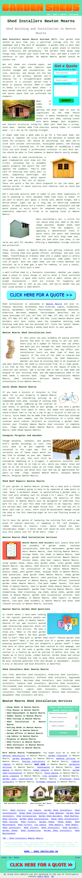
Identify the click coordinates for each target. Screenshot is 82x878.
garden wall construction (17, 779)
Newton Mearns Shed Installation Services (37, 701)
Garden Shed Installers (58, 810)
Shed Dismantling (31, 831)
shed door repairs (51, 560)
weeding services (65, 759)
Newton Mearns (54, 304)
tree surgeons (50, 776)
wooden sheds (17, 563)
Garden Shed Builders (50, 816)
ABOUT (55, 14)
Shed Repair (71, 825)
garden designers (22, 759)
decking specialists (13, 756)
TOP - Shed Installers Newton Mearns (22, 838)
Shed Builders (70, 828)
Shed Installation (26, 816)
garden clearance (57, 756)
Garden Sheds (46, 822)
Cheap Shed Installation (33, 813)
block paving (52, 773)
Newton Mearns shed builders (38, 543)
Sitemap (4, 857)
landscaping (43, 767)
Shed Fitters (17, 810)
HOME (48, 14)
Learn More (43, 876)
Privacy (78, 857)
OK (52, 876)
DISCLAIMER (73, 14)
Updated (16, 857)
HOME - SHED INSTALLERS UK (41, 851)
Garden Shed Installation (33, 819)
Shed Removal (56, 813)
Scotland (47, 604)
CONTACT (63, 14)
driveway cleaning (46, 782)
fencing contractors (33, 761)
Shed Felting (9, 819)
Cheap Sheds (65, 822)
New (10, 857)
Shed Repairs (56, 825)
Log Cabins (35, 810)
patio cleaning (10, 776)
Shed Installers (11, 828)
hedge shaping (41, 770)
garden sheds (48, 563)
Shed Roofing (71, 816)
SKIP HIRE (39, 764)
